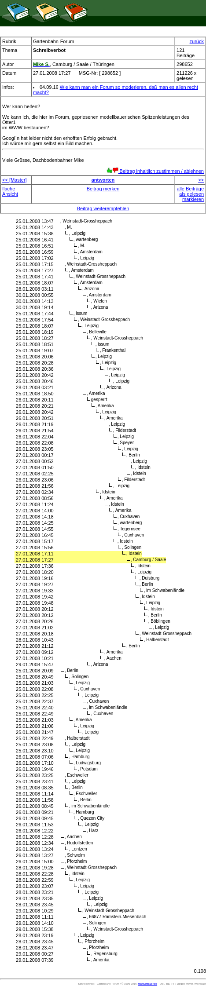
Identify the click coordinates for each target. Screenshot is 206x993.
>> (201, 180)
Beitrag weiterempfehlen (103, 208)
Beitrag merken (103, 188)
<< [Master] (14, 180)
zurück (197, 41)
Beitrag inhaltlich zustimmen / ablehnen (155, 171)
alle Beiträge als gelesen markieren (190, 194)
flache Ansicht (10, 191)
